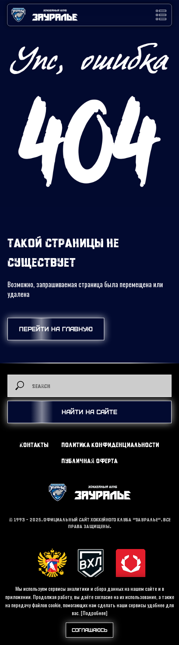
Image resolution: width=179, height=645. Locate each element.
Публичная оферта (89, 460)
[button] (161, 15)
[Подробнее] (94, 613)
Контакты (34, 444)
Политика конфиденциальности (110, 444)
